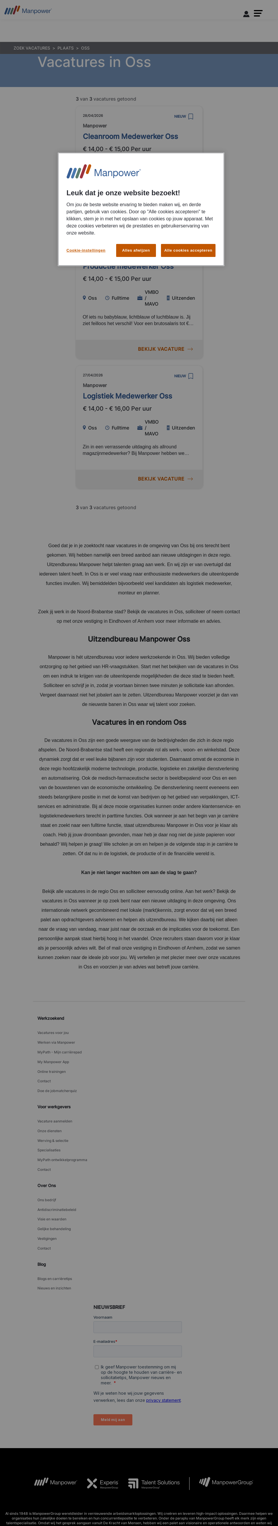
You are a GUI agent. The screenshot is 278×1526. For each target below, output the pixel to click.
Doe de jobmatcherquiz (57, 1076)
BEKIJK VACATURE (165, 219)
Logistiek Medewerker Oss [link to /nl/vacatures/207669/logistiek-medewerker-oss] (127, 396)
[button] (258, 13)
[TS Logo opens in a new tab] (149, 1435)
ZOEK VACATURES (32, 47)
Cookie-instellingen (176, 1500)
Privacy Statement (109, 1499)
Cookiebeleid (143, 1499)
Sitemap (140, 1507)
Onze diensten (49, 1111)
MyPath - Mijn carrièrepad (59, 1046)
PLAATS (65, 47)
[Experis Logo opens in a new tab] (98, 1435)
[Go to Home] (28, 11)
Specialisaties (48, 1126)
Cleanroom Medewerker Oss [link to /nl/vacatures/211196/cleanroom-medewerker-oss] (130, 136)
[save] (190, 116)
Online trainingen (51, 1061)
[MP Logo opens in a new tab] (51, 1435)
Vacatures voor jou (53, 1032)
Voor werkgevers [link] (54, 1090)
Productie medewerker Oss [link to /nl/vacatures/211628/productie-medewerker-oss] (128, 266)
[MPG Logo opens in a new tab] (221, 1435)
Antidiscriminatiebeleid (56, 1176)
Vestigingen (47, 1198)
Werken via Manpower (56, 1039)
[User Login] (246, 15)
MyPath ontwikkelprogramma (62, 1133)
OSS (85, 47)
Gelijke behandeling (54, 1191)
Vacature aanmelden (54, 1104)
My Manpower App (53, 1054)
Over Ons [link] (46, 1155)
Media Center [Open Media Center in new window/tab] (209, 1499)
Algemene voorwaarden (31, 1499)
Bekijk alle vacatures (245, 1499)
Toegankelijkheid (72, 1499)
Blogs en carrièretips (54, 1234)
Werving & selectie (52, 1119)
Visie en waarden (51, 1183)
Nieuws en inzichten (54, 1241)
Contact (44, 1068)
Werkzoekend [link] (50, 1018)
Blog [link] (41, 1220)
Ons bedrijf (46, 1169)
